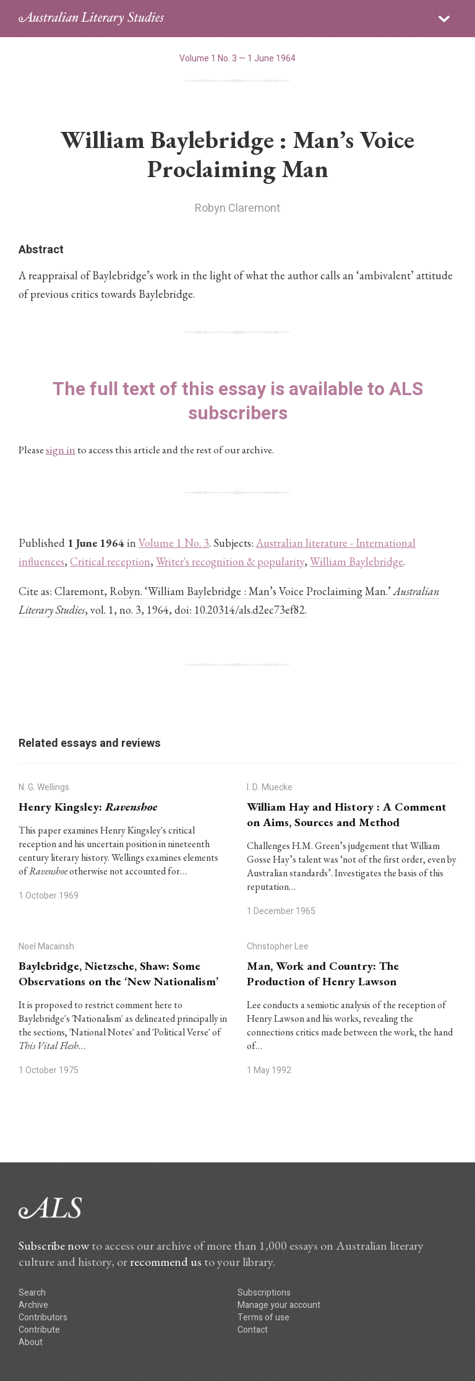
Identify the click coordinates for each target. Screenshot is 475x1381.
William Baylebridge (356, 561)
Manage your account (279, 1305)
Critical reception (110, 561)
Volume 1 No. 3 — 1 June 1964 (237, 58)
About (31, 1342)
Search (32, 1292)
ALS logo (91, 18)
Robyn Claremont (237, 208)
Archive (33, 1305)
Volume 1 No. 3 (174, 543)
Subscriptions (264, 1292)
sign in (60, 449)
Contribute (39, 1329)
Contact (253, 1329)
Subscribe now (54, 1245)
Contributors (43, 1317)
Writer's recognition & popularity (230, 561)
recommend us (166, 1261)
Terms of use (263, 1317)
